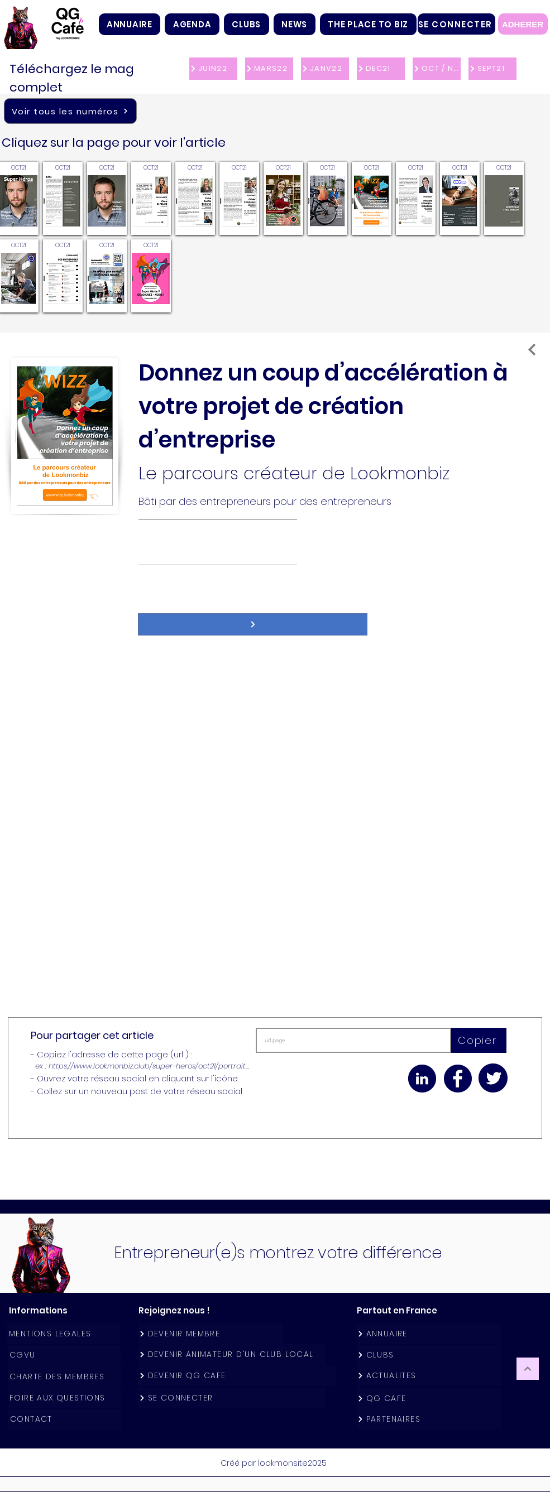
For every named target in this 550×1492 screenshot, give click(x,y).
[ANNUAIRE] (429, 1333)
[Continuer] (527, 1369)
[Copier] (478, 1040)
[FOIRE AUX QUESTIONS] (64, 1398)
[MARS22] (269, 68)
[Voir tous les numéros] (70, 111)
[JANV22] (325, 68)
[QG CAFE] (429, 1398)
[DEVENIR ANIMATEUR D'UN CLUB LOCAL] (232, 1354)
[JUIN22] (213, 68)
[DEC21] (381, 68)
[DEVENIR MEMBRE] (210, 1333)
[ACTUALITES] (429, 1375)
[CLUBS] (429, 1355)
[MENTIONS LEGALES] (63, 1333)
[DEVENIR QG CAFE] (237, 1375)
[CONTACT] (64, 1419)
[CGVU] (64, 1355)
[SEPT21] (492, 68)
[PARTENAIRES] (429, 1419)
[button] (246, 24)
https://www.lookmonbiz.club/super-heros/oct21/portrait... (149, 1066)
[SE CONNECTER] (456, 24)
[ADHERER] (523, 24)
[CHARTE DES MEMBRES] (64, 1376)
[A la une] (532, 349)
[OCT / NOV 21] (437, 68)
